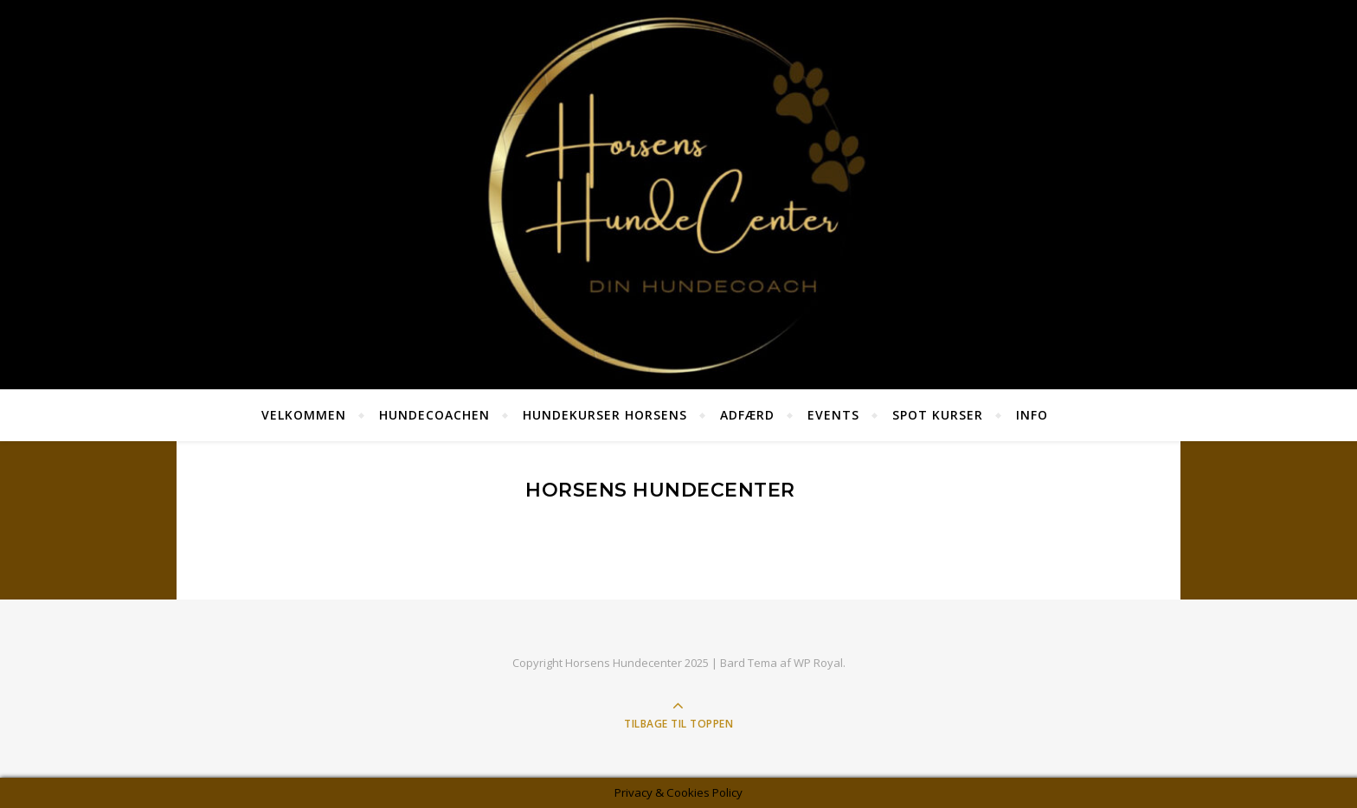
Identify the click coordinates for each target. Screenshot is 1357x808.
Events (833, 415)
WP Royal (818, 662)
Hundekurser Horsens (605, 415)
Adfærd (747, 415)
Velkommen (303, 415)
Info (1032, 415)
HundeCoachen (434, 415)
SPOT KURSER (937, 415)
